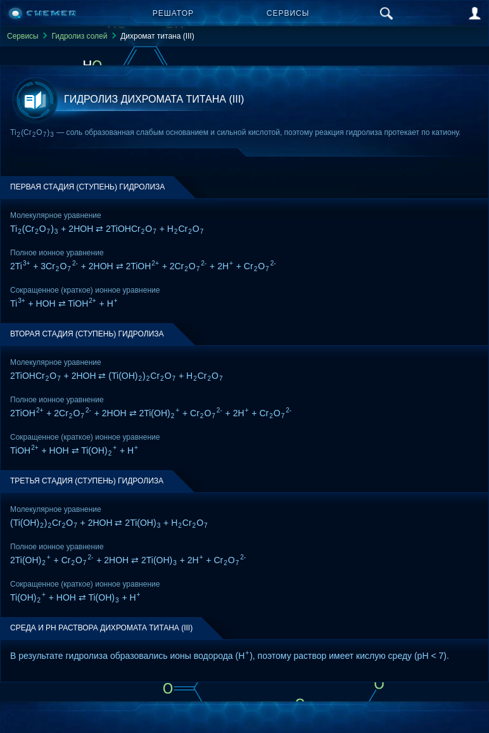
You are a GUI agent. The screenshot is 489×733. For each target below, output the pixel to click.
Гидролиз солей (79, 36)
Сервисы (288, 13)
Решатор (173, 13)
